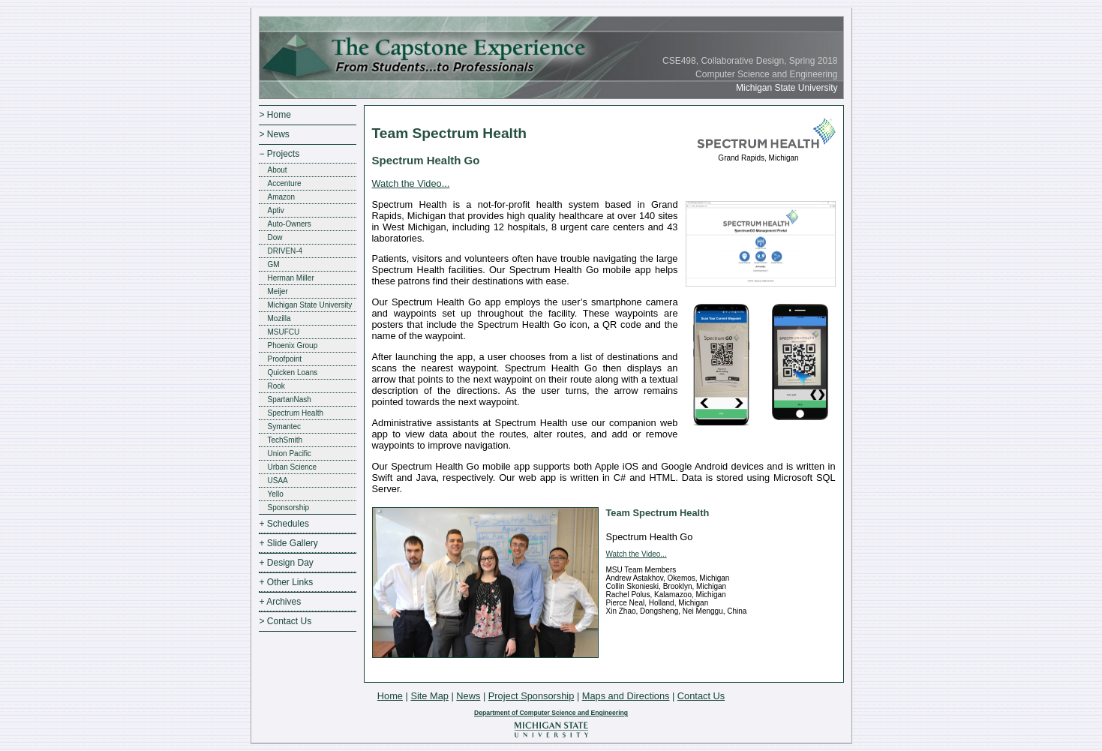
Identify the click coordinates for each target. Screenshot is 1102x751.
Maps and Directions (626, 695)
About (277, 170)
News (468, 695)
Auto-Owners (289, 224)
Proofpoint (285, 359)
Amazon (282, 197)
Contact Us (701, 695)
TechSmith (285, 440)
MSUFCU (284, 332)
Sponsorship (289, 507)
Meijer (278, 291)
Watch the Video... (411, 183)
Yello (276, 494)
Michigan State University (310, 305)
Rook (276, 386)
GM (274, 264)
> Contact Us (286, 621)
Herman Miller (291, 278)
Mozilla (279, 318)
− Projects (280, 154)
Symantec (284, 426)
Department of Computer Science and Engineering (551, 712)
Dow (275, 237)
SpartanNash (289, 399)
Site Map (429, 695)
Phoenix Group (293, 345)
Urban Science (292, 467)
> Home (275, 115)
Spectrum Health (295, 413)
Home (390, 695)
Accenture (285, 183)
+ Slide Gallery (289, 543)
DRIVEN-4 (285, 251)
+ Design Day (287, 562)
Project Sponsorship (531, 695)
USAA (278, 480)
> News (275, 134)
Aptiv (276, 210)
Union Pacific (289, 453)
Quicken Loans (293, 372)
